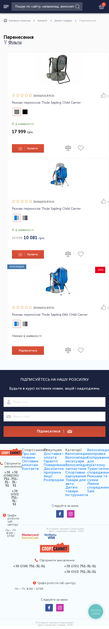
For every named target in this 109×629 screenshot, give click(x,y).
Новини (28, 457)
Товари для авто (75, 482)
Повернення (54, 465)
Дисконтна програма (54, 470)
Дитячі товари (63, 20)
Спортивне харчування (75, 474)
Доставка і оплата (53, 455)
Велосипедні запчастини (76, 467)
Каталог (42, 20)
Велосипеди (76, 453)
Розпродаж (54, 480)
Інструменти (76, 495)
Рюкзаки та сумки (97, 478)
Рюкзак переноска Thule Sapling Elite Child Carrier (50, 314)
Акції (48, 476)
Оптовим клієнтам (30, 463)
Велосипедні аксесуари (76, 459)
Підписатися (28, 350)
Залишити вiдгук (43, 95)
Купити (27, 148)
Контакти (30, 468)
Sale (90, 491)
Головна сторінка (17, 20)
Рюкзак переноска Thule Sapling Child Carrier (46, 102)
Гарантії (51, 461)
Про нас (29, 453)
